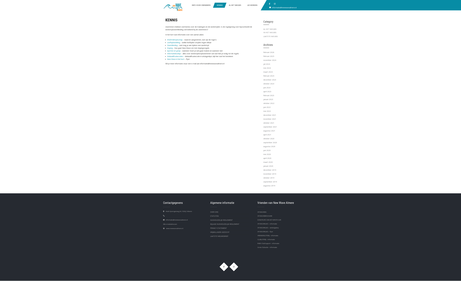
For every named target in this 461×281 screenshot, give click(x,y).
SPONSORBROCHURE (264, 216)
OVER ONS (214, 212)
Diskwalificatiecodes (175, 56)
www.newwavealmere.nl (174, 228)
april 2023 (267, 91)
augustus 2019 (269, 185)
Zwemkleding (172, 45)
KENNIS (220, 5)
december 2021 (269, 115)
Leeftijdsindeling (173, 42)
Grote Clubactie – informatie (267, 247)
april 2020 (267, 158)
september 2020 (270, 142)
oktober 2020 (268, 138)
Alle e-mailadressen (170, 224)
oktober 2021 (268, 123)
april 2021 (267, 134)
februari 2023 (268, 95)
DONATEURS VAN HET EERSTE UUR (269, 220)
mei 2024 (267, 68)
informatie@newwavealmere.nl (284, 7)
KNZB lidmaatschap (175, 40)
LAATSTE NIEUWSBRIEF (219, 236)
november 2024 (269, 60)
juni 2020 (267, 150)
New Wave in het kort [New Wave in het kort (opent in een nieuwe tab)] (175, 59)
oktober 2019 (268, 178)
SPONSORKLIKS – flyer (265, 232)
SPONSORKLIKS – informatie (267, 224)
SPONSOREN (261, 212)
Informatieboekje (174, 53)
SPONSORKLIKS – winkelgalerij (268, 228)
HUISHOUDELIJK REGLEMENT (221, 220)
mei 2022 (267, 111)
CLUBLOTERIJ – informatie (266, 239)
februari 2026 (268, 52)
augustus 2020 (269, 146)
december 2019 (269, 170)
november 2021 (269, 119)
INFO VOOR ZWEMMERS (201, 5)
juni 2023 (267, 87)
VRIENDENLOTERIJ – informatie (267, 236)
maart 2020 (268, 162)
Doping (170, 48)
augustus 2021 (269, 131)
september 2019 (270, 182)
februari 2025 (268, 56)
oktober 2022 (268, 103)
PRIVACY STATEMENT (218, 228)
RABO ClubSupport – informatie (268, 243)
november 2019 (269, 174)
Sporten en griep (173, 51)
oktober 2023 (268, 83)
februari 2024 (268, 76)
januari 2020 (268, 166)
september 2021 (270, 127)
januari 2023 (268, 99)
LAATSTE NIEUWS (270, 36)
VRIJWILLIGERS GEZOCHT (219, 232)
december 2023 (269, 80)
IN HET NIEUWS (269, 32)
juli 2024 (266, 64)
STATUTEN (214, 216)
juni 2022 (267, 107)
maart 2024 (268, 72)
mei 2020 (267, 154)
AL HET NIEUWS (235, 5)
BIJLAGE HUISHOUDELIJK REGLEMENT (224, 224)
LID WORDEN (252, 5)
